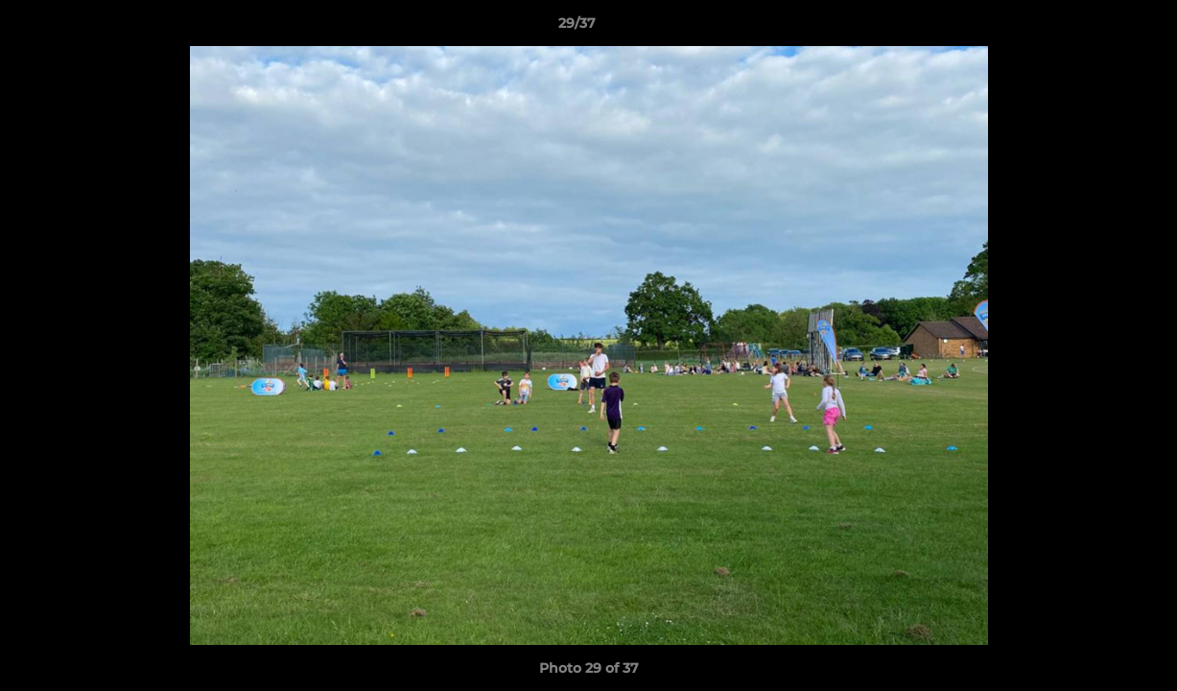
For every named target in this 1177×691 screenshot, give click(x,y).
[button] (1096, 27)
